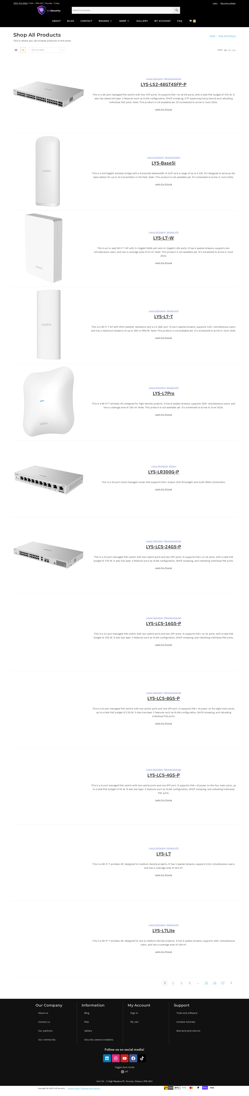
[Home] (212, 36)
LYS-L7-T (163, 316)
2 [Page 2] (173, 983)
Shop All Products (227, 36)
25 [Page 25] (206, 983)
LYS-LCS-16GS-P (163, 623)
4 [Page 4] (190, 983)
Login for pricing (163, 109)
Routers (172, 466)
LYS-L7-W (163, 238)
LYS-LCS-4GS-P (163, 775)
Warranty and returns (90, 1088)
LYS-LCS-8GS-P (163, 698)
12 (225, 50)
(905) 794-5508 (20, 3)
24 (229, 50)
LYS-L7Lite (163, 930)
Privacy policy (74, 1088)
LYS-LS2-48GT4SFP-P (163, 84)
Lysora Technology (154, 78)
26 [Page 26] (214, 983)
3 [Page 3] (181, 983)
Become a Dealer (228, 3)
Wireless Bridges (172, 157)
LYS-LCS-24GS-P (163, 547)
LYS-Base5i (163, 163)
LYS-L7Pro (164, 393)
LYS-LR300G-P (163, 472)
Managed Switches (172, 78)
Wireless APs (172, 232)
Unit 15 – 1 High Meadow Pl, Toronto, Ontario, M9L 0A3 (124, 1081)
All (234, 50)
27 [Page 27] (223, 983)
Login (215, 3)
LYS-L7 (163, 854)
